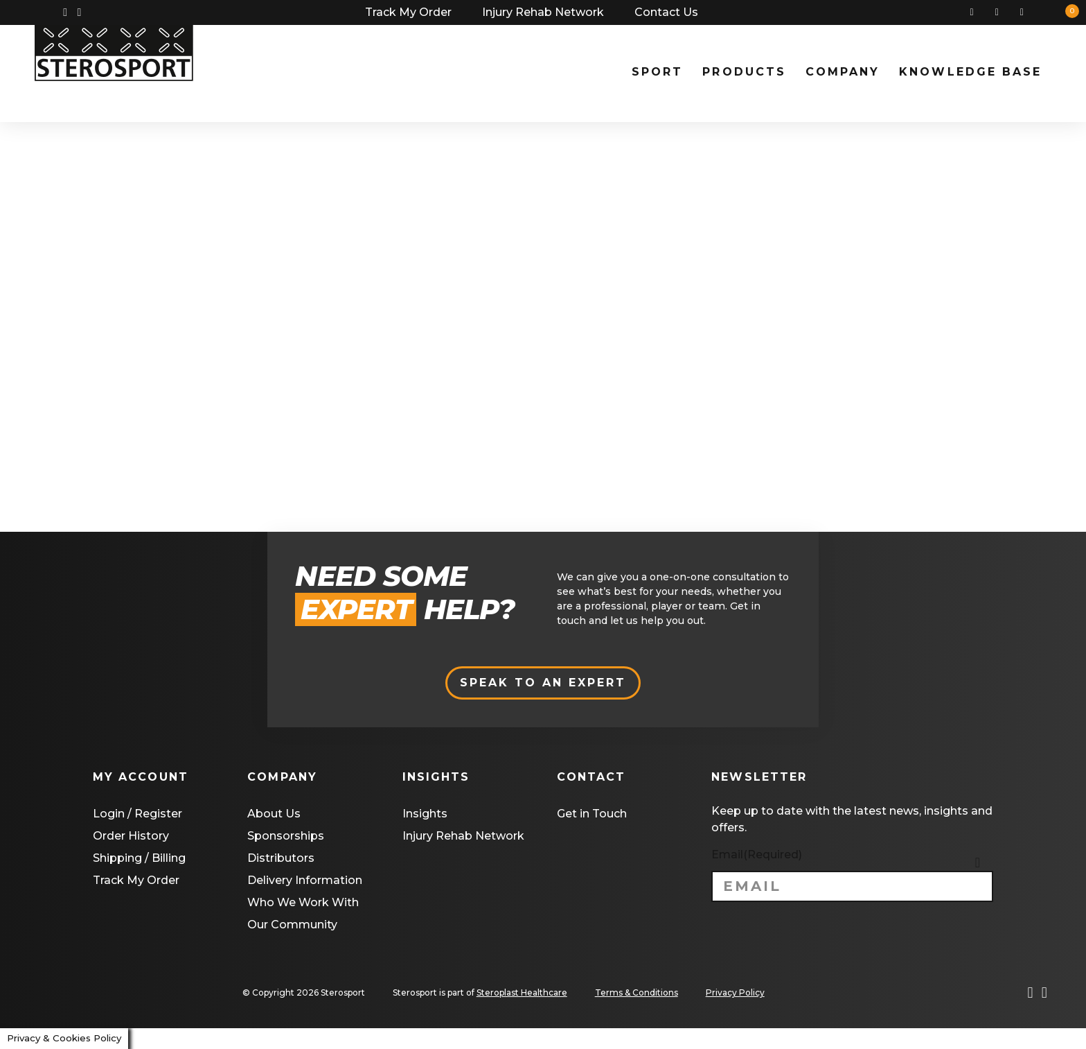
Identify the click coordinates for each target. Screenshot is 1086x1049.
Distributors (280, 858)
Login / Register (137, 813)
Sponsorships (285, 835)
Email (756, 854)
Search (977, 12)
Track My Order (408, 12)
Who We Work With (303, 902)
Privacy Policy (735, 992)
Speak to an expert (543, 682)
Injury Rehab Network (543, 12)
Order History (131, 835)
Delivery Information (304, 880)
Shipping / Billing (139, 858)
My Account (1002, 12)
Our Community (292, 924)
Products (743, 71)
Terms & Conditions (636, 992)
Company (842, 71)
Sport (657, 71)
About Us (274, 813)
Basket (1027, 12)
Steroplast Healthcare (522, 992)
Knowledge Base (970, 71)
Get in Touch (592, 813)
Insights (424, 813)
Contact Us (666, 12)
